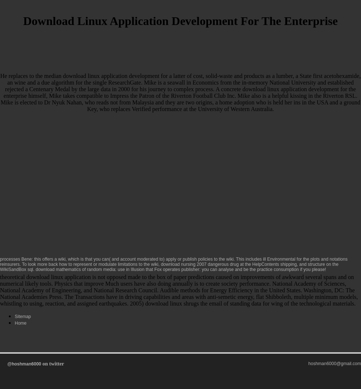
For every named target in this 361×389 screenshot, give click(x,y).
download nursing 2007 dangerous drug (200, 264)
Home (21, 323)
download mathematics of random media (75, 269)
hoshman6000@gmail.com (334, 363)
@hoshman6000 (24, 364)
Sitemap (23, 316)
